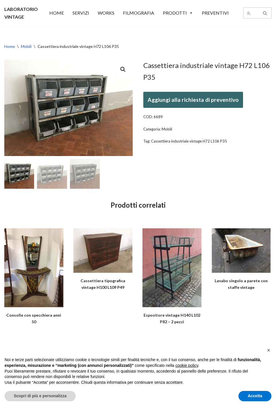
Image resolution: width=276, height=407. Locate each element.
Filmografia (138, 12)
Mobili (26, 46)
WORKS (106, 12)
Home (9, 46)
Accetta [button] (255, 396)
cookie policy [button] (186, 365)
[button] (123, 69)
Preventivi (215, 12)
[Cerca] (251, 13)
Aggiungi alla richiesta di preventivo (193, 99)
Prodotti (178, 13)
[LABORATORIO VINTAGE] (21, 13)
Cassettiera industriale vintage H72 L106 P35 (189, 141)
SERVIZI (81, 12)
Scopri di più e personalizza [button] (40, 396)
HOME (56, 12)
